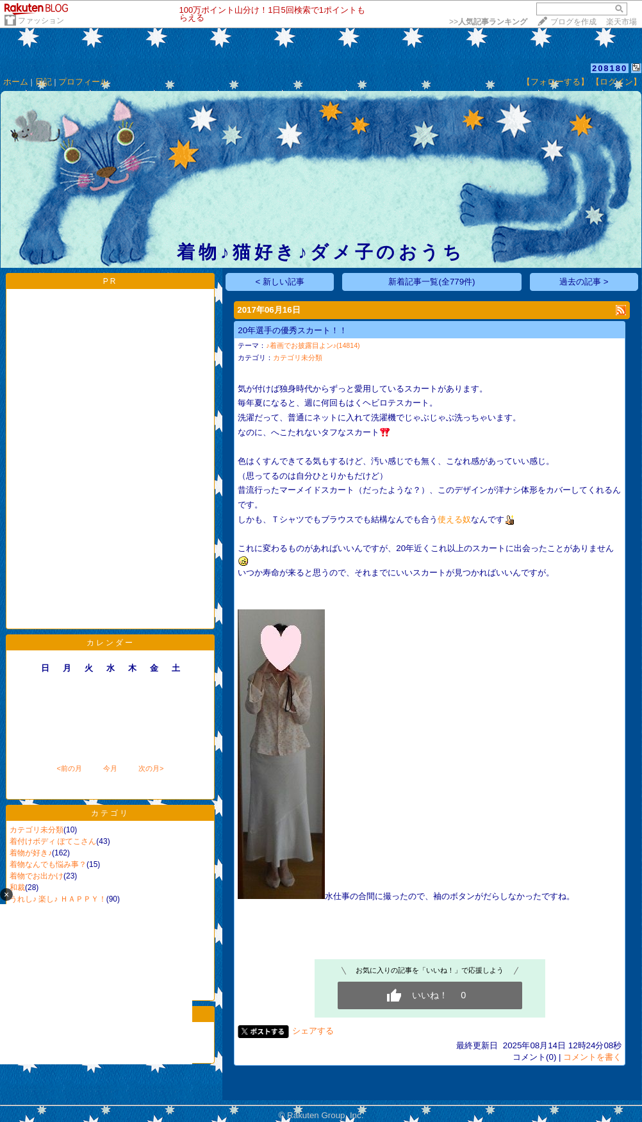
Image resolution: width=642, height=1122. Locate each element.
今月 (110, 768)
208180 (609, 68)
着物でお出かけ (36, 875)
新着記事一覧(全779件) (431, 281)
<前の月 (68, 768)
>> (488, 21)
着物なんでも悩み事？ (48, 864)
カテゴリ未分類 (36, 829)
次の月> (150, 768)
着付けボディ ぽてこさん (53, 841)
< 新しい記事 (280, 281)
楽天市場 (621, 21)
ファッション (41, 20)
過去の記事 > (584, 281)
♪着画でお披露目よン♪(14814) (312, 345)
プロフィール (83, 82)
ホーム (15, 82)
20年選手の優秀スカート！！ (292, 330)
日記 (43, 82)
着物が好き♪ (31, 852)
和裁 (17, 887)
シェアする (313, 1030)
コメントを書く (592, 1057)
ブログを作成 (573, 21)
